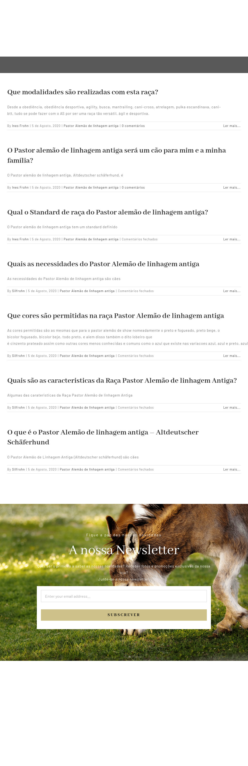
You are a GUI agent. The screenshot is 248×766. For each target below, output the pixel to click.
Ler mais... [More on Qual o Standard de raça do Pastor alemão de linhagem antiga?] (232, 239)
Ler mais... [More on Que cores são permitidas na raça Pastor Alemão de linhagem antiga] (232, 356)
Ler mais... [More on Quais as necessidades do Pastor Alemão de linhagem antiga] (232, 291)
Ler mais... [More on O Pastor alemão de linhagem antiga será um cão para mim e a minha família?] (232, 187)
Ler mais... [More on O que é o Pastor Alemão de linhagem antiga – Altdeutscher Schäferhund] (232, 469)
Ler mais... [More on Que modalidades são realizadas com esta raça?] (232, 126)
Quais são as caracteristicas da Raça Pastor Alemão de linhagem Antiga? (122, 380)
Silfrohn (18, 291)
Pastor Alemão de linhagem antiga (91, 126)
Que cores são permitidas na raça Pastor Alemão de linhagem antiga (115, 316)
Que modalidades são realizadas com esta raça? (82, 92)
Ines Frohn (20, 126)
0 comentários (133, 126)
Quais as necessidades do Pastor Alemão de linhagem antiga (103, 264)
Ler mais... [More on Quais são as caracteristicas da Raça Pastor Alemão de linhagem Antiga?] (232, 407)
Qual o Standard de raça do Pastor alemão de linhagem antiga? (107, 212)
